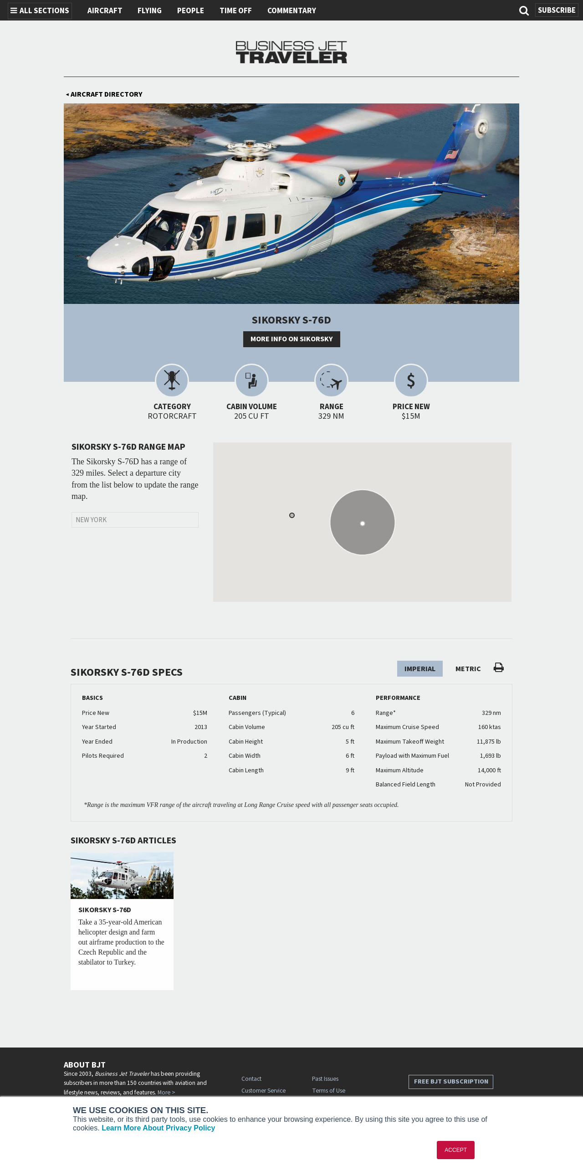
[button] (292, 515)
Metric (468, 669)
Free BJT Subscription (451, 1081)
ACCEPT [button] (456, 1150)
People (190, 10)
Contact (251, 1078)
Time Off (236, 10)
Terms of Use (328, 1090)
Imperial (419, 669)
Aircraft (105, 10)
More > (166, 1092)
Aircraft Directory (104, 94)
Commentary (291, 10)
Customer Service (263, 1090)
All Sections (39, 10)
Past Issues (325, 1078)
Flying (150, 10)
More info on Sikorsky (292, 339)
